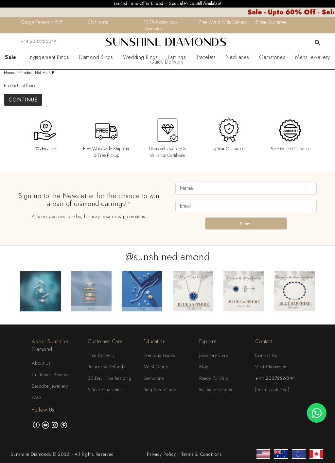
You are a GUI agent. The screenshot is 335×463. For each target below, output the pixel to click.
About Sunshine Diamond (50, 345)
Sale (10, 57)
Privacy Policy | (163, 454)
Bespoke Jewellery (50, 386)
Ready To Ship (213, 378)
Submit (246, 223)
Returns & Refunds (107, 366)
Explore (208, 341)
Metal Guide (156, 366)
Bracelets (206, 57)
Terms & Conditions (201, 454)
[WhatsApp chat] (316, 413)
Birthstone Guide (216, 389)
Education (155, 341)
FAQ (36, 397)
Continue (23, 99)
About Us (41, 363)
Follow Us (43, 410)
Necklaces (237, 57)
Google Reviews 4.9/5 (41, 22)
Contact (264, 341)
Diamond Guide (159, 355)
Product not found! (37, 73)
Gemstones (272, 57)
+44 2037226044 (34, 41)
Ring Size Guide (160, 389)
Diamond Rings (96, 57)
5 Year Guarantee (105, 389)
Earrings (177, 57)
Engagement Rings (48, 57)
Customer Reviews (50, 374)
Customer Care (105, 341)
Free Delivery (101, 355)
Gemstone (154, 378)
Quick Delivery (167, 62)
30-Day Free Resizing (110, 378)
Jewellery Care (213, 355)
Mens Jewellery (312, 57)
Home (9, 73)
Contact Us (266, 355)
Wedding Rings (140, 57)
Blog (203, 366)
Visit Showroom (271, 366)
